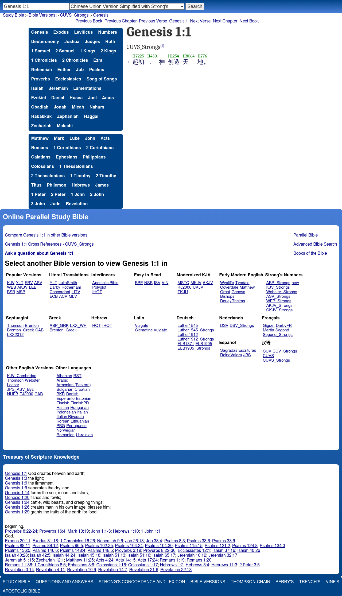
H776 (202, 56)
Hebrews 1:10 (126, 531)
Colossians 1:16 (111, 565)
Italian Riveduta (70, 417)
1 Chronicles (44, 60)
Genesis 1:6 (16, 483)
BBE (139, 283)
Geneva (238, 292)
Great (225, 292)
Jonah (60, 107)
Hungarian (79, 408)
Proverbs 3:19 (128, 550)
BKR (61, 394)
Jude (55, 204)
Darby (55, 287)
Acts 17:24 (148, 560)
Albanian (64, 376)
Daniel (57, 98)
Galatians (40, 157)
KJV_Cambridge (21, 376)
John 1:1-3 (101, 531)
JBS (247, 355)
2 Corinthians (100, 148)
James (102, 185)
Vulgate (141, 326)
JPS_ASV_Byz (20, 390)
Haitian (63, 408)
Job (80, 70)
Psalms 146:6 (45, 550)
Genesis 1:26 (17, 507)
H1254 (173, 56)
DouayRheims (232, 301)
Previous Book (88, 21)
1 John (78, 194)
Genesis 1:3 (16, 478)
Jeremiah (58, 88)
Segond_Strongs (278, 335)
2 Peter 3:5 (249, 565)
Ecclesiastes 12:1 (194, 550)
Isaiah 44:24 (64, 555)
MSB (20, 292)
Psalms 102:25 (99, 546)
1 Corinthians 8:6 (50, 565)
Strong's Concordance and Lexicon (142, 582)
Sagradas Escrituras (238, 351)
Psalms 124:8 (245, 546)
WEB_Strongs (278, 301)
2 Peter (58, 194)
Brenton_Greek (20, 330)
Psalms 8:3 (174, 541)
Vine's (332, 582)
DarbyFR (284, 326)
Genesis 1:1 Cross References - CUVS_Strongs (49, 244)
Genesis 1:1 (16, 473)
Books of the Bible (310, 253)
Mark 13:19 (78, 531)
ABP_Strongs (278, 283)
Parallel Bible (305, 235)
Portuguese (76, 426)
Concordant (60, 292)
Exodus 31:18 (45, 541)
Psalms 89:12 (45, 546)
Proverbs (40, 79)
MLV (73, 297)
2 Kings (108, 51)
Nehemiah (41, 70)
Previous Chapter (120, 21)
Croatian (82, 390)
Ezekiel (38, 98)
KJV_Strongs (278, 287)
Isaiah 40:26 (248, 550)
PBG (61, 426)
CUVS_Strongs (276, 360)
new (295, 283)
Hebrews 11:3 (224, 565)
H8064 (189, 56)
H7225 (138, 56)
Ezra (97, 60)
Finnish (63, 403)
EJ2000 (26, 394)
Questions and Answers (64, 582)
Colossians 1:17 (143, 565)
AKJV (22, 287)
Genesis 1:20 (17, 498)
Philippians (94, 157)
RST (77, 376)
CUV (267, 351)
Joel (92, 98)
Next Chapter (225, 21)
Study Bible (13, 15)
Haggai (91, 116)
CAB (39, 330)
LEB (32, 287)
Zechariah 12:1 (50, 560)
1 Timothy (80, 176)
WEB (11, 287)
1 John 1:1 (151, 531)
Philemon (56, 185)
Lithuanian (80, 421)
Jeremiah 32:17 (222, 555)
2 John (97, 194)
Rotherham (71, 287)
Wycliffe (227, 283)
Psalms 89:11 (17, 546)
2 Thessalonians (48, 176)
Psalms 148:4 (73, 550)
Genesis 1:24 (17, 502)
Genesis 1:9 (16, 488)
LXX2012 (15, 335)
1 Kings (87, 51)
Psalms (96, 70)
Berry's (284, 582)
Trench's (309, 582)
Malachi (65, 126)
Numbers (107, 32)
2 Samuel (65, 51)
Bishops (227, 297)
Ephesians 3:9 (81, 565)
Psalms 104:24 (129, 546)
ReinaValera (231, 355)
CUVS (268, 356)
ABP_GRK (59, 326)
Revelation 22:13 (176, 570)
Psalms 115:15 (189, 546)
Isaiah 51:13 (113, 555)
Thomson (15, 326)
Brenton (32, 326)
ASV (38, 283)
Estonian (83, 399)
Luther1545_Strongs (196, 330)
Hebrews (81, 185)
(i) (162, 46)
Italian (82, 412)
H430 (152, 56)
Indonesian (66, 412)
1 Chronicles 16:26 (77, 541)
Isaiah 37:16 (223, 550)
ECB (54, 297)
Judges (92, 42)
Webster (32, 380)
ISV (157, 283)
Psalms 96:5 (71, 546)
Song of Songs (102, 79)
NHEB (12, 394)
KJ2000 (185, 287)
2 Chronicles (75, 60)
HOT (96, 326)
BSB (11, 292)
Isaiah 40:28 (16, 555)
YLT (19, 283)
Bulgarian (65, 390)
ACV (63, 297)
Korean (63, 421)
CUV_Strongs (285, 351)
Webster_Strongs (281, 292)
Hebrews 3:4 (197, 565)
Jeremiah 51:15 (19, 560)
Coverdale (229, 287)
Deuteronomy (45, 42)
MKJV (196, 283)
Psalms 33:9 (223, 541)
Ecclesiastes (68, 79)
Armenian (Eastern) (74, 385)
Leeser (13, 385)
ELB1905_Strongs (194, 348)
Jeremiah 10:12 (191, 555)
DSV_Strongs (242, 326)
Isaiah (37, 88)
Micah (78, 107)
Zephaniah (68, 116)
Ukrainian (84, 435)
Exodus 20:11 (17, 541)
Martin (268, 330)
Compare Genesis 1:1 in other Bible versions (46, 235)
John (90, 138)
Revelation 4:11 (50, 570)
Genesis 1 (178, 21)
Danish (72, 394)
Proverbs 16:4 (52, 531)
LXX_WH (78, 326)
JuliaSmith (68, 283)
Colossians (42, 166)
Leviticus (83, 32)
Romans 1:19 (172, 560)
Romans (39, 148)
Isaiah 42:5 (40, 555)
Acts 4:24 (105, 560)
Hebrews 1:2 (172, 565)
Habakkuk (41, 116)
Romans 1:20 (199, 560)
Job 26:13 (134, 541)
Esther (64, 70)
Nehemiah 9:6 (110, 541)
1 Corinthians (67, 148)
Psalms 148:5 (100, 550)
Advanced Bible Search (315, 244)
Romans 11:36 (18, 565)
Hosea (76, 98)
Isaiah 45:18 (88, 555)
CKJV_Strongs (279, 310)
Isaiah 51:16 (138, 555)
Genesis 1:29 (17, 512)
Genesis (39, 32)
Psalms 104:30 (159, 546)
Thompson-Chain (250, 582)
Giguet (269, 326)
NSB (148, 283)
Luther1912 (188, 335)
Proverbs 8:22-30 (159, 550)
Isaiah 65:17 (163, 555)
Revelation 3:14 (19, 570)
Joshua (71, 42)
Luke (74, 138)
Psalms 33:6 (198, 541)
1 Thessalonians (76, 166)
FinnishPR (80, 403)
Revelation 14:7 (112, 570)
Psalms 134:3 (272, 546)
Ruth (110, 42)
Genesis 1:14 (17, 493)
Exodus (61, 32)
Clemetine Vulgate (151, 330)
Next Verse (200, 21)
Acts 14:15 (126, 560)
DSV (224, 326)
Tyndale (242, 283)
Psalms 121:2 (217, 546)
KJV (10, 283)
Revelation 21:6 (143, 570)
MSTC (183, 283)
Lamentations (87, 88)
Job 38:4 (154, 541)
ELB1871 (186, 344)
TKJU (183, 292)
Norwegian (66, 430)
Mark (59, 138)
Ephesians (66, 157)
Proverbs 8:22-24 (21, 531)
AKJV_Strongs (279, 306)
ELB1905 (204, 344)
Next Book (249, 21)
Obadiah (40, 107)
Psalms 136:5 (17, 550)
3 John (38, 204)
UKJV (198, 287)
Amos (108, 98)
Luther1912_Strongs (196, 339)
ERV (29, 283)
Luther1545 (188, 326)
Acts (105, 138)
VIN (165, 283)
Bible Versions (42, 15)
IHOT (97, 292)
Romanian (66, 435)
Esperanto (66, 399)
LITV (76, 292)
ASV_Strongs (278, 297)
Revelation (77, 204)
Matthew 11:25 (80, 560)
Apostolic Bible (21, 591)
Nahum (97, 107)
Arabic (62, 380)
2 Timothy (106, 176)
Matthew (40, 138)
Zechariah (41, 126)
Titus (36, 185)
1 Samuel (40, 51)
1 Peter (38, 194)
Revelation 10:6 (81, 570)
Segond (282, 330)
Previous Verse (153, 21)
